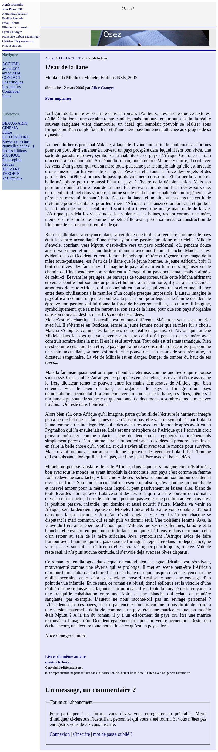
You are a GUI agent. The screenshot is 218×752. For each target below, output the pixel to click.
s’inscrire (81, 734)
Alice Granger (102, 88)
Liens (6, 96)
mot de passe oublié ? (112, 734)
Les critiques (12, 82)
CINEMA (10, 128)
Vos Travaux (12, 178)
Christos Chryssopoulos (17, 41)
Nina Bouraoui (12, 45)
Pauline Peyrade (12, 18)
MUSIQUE (11, 155)
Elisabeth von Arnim (15, 27)
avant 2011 (11, 68)
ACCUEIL (11, 64)
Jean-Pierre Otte (12, 9)
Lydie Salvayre (12, 32)
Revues (8, 164)
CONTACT (11, 77)
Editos (7, 132)
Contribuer (11, 91)
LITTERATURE (15, 137)
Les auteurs (11, 87)
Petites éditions (14, 150)
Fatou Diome (10, 23)
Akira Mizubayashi (14, 13)
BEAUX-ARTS (14, 123)
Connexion (60, 734)
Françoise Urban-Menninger (21, 36)
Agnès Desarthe (12, 4)
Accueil (50, 58)
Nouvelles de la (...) (18, 146)
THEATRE (11, 169)
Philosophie (11, 160)
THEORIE (10, 173)
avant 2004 (11, 73)
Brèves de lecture (16, 141)
